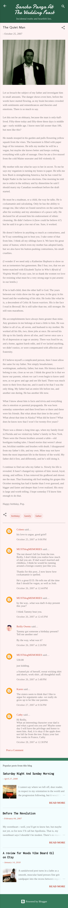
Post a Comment (14, 750)
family (27, 516)
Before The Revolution (19, 813)
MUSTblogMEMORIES (29, 549)
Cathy (20, 714)
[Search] (63, 7)
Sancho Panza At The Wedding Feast (34, 9)
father (39, 516)
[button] (63, 28)
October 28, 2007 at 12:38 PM (32, 742)
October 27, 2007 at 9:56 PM (31, 705)
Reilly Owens (24, 626)
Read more (57, 802)
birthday (15, 516)
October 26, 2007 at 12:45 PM (32, 616)
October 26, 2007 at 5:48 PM (31, 679)
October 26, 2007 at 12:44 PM (32, 588)
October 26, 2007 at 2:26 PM (31, 645)
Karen (20, 689)
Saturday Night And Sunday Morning (28, 773)
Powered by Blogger (34, 901)
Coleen (20, 529)
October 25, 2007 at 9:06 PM (31, 539)
